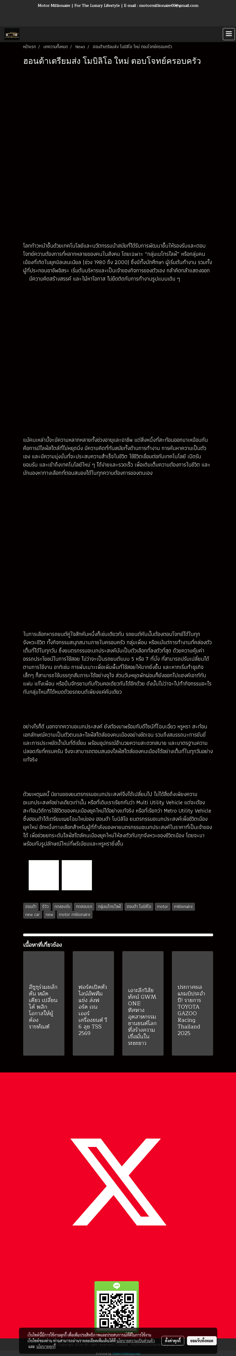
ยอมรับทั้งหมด (201, 1340)
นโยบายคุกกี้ (46, 1346)
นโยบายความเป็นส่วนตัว (135, 1340)
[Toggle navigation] (229, 34)
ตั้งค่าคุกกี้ (173, 1340)
